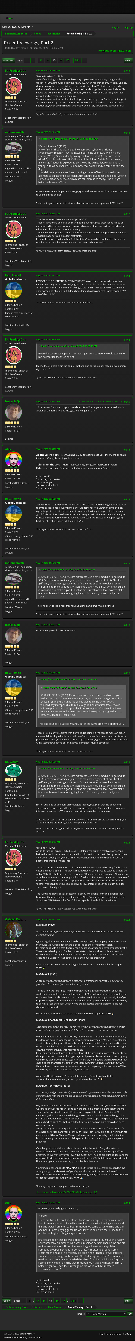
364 (77, 60)
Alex (8, 449)
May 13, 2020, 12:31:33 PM (48, 624)
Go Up (6, 1300)
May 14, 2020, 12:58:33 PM (48, 919)
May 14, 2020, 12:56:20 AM (48, 761)
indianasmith (14, 132)
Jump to (81, 1313)
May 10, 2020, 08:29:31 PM (48, 213)
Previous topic (107, 50)
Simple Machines (27, 1334)
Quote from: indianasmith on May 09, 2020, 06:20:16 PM (69, 346)
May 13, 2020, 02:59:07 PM (48, 672)
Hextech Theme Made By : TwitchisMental (23, 1337)
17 (67, 60)
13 (41, 60)
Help (101, 1334)
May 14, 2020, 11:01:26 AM (48, 842)
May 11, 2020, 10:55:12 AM (48, 275)
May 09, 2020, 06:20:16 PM (48, 132)
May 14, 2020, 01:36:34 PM (48, 1202)
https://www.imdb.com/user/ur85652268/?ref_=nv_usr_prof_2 (66, 1192)
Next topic (124, 50)
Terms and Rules (113, 1334)
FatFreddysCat (15, 71)
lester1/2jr (12, 401)
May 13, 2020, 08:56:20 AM (48, 499)
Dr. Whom (12, 762)
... (37, 60)
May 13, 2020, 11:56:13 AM (48, 563)
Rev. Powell (13, 275)
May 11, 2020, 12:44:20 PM (48, 339)
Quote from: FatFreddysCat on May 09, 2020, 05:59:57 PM (69, 138)
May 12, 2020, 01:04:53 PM (48, 449)
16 (60, 60)
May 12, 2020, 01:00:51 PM (48, 401)
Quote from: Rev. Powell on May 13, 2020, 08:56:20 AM (68, 569)
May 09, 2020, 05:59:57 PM (48, 70)
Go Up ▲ (127, 1334)
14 (47, 60)
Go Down (8, 60)
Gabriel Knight (15, 919)
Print (128, 60)
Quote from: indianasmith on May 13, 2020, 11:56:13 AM (69, 679)
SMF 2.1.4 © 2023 (11, 1334)
